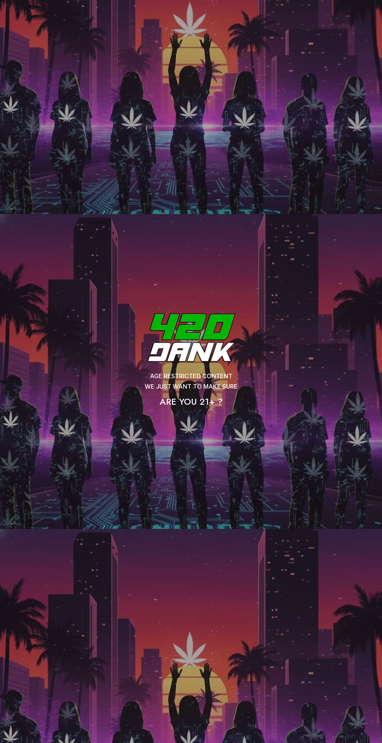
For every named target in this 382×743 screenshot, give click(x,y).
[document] (191, 371)
